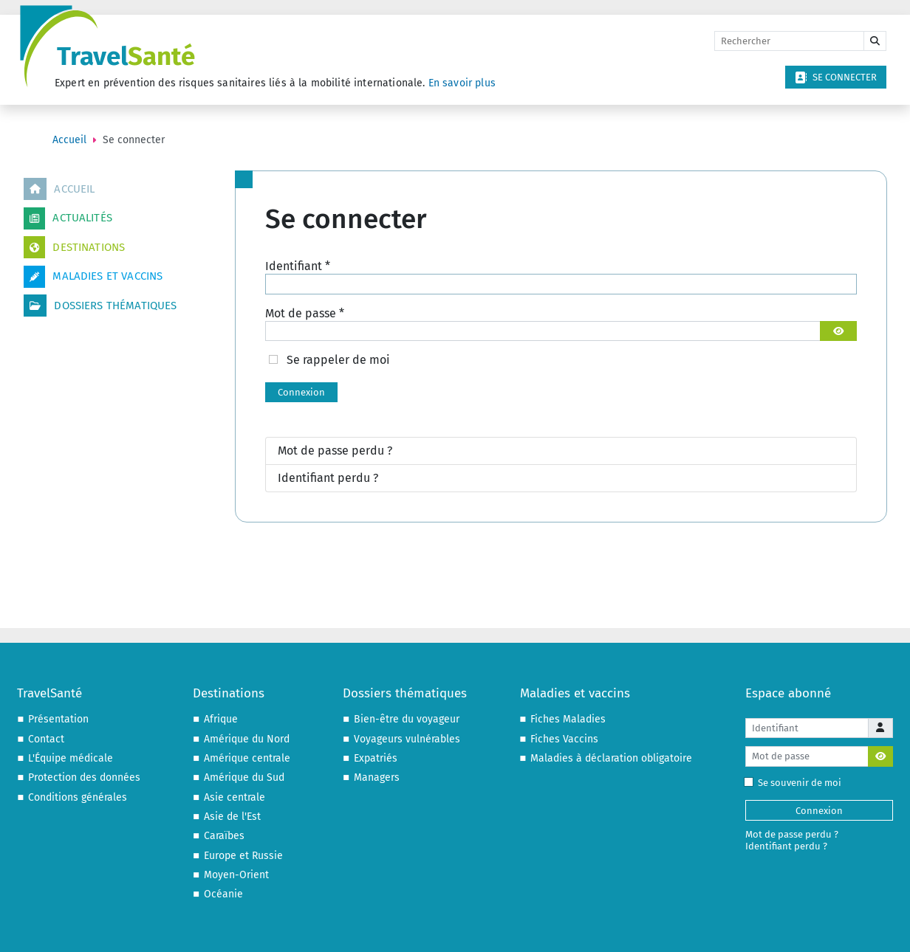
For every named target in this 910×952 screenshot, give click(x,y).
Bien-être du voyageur (406, 719)
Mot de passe (304, 313)
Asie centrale (234, 797)
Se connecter (836, 77)
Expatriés (375, 758)
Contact (46, 739)
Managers (377, 777)
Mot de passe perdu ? (335, 451)
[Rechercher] (789, 41)
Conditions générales (77, 797)
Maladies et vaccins (93, 277)
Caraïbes (224, 835)
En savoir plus (462, 83)
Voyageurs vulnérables (407, 739)
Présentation (58, 719)
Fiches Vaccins (564, 739)
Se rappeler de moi (338, 360)
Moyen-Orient (236, 875)
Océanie (223, 894)
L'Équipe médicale (70, 758)
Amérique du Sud (244, 777)
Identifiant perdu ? (328, 478)
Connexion (301, 392)
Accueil (59, 189)
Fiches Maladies (568, 719)
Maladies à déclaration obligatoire (611, 758)
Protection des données (84, 777)
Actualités (68, 218)
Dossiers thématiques (100, 305)
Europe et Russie (243, 855)
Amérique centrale (247, 758)
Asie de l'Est (232, 816)
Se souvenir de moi (795, 782)
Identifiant (297, 266)
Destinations (74, 247)
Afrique (221, 719)
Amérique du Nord (247, 739)
